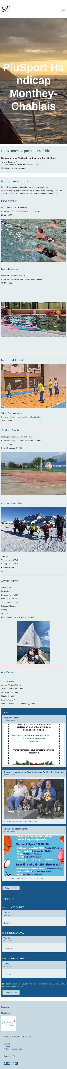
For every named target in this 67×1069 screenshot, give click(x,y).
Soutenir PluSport (10, 1056)
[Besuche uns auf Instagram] (12, 1063)
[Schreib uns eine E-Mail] (16, 1063)
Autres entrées (11, 888)
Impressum (8, 1046)
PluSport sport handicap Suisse (21, 1036)
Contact (7, 1044)
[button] (34, 918)
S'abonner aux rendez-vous (15, 984)
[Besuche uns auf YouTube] (8, 1063)
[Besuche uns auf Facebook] (5, 1063)
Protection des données (13, 1049)
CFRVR (56, 191)
